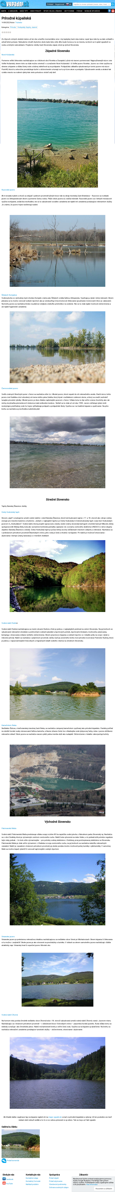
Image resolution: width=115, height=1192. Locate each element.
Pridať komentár (13, 1160)
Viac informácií (91, 1184)
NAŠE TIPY (24, 11)
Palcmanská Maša (9, 828)
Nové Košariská (8, 55)
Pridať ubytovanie (55, 1181)
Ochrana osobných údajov (59, 1187)
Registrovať (59, 4)
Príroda (13, 27)
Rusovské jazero (8, 190)
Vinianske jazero (8, 937)
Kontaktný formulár (33, 1181)
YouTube (8, 1184)
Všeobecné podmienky (57, 1184)
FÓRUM (79, 11)
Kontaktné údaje (32, 1178)
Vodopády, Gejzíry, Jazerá (27, 27)
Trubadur (18, 22)
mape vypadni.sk (55, 1117)
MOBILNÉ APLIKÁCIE (92, 11)
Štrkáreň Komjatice (9, 295)
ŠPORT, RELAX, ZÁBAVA (53, 11)
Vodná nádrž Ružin (9, 623)
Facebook (8, 1179)
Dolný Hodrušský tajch (10, 512)
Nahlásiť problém (32, 1184)
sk (68, 4)
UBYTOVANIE (69, 11)
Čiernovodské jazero (10, 388)
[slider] (6, 32)
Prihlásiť (50, 4)
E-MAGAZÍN (12, 11)
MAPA (3, 11)
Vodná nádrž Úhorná (10, 1015)
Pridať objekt (54, 1178)
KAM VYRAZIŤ (35, 11)
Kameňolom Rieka (9, 725)
